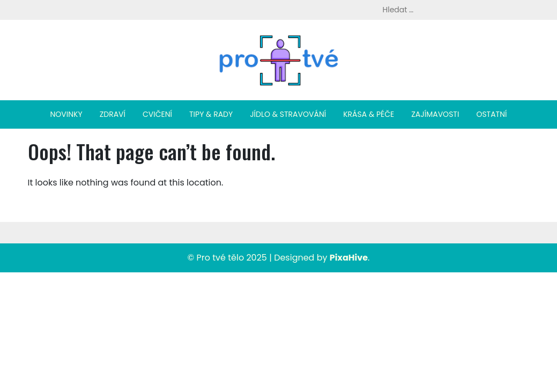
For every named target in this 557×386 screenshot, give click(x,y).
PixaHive (349, 257)
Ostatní (491, 114)
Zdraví (112, 114)
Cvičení (157, 114)
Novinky (66, 114)
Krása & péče (368, 114)
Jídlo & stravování (288, 114)
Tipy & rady (211, 114)
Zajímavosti (435, 114)
